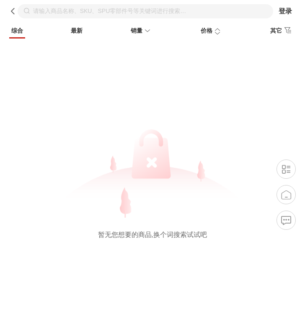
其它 (282, 30)
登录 (285, 11)
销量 (141, 31)
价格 (211, 31)
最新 (77, 30)
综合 (17, 30)
